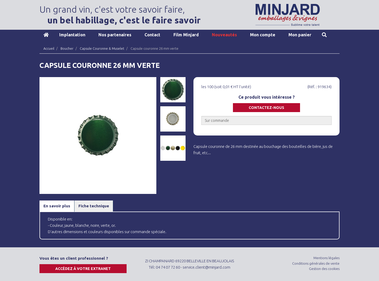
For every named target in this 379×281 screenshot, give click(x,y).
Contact (152, 34)
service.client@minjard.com (206, 267)
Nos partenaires (114, 34)
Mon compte (262, 34)
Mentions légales (326, 258)
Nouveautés (224, 34)
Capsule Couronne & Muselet (102, 48)
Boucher (67, 48)
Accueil (46, 34)
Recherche (324, 34)
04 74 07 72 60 (168, 267)
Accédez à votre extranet (83, 269)
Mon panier (299, 34)
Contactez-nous (266, 108)
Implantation (72, 34)
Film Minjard (186, 34)
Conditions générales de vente (316, 263)
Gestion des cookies (324, 268)
